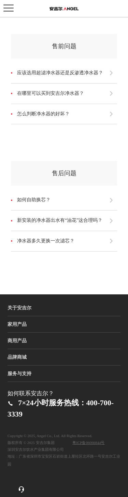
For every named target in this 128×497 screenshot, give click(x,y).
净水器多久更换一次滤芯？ (45, 240)
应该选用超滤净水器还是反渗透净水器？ (60, 72)
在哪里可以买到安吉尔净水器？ (50, 93)
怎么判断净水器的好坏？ (43, 113)
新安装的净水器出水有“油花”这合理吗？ (59, 220)
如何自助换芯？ (34, 199)
